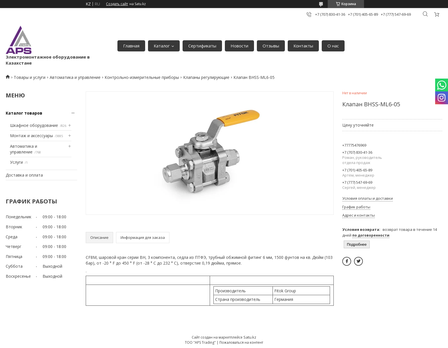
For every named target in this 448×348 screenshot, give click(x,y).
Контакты (303, 46)
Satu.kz (249, 337)
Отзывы (271, 46)
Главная (131, 46)
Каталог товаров (24, 113)
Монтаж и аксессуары (31, 135)
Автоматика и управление (75, 77)
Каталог (162, 46)
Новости (239, 46)
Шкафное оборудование (34, 125)
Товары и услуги (29, 77)
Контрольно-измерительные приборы (142, 77)
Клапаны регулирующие (206, 77)
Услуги (16, 162)
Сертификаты (202, 46)
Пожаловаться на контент (241, 342)
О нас (333, 46)
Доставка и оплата (24, 175)
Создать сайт (117, 4)
